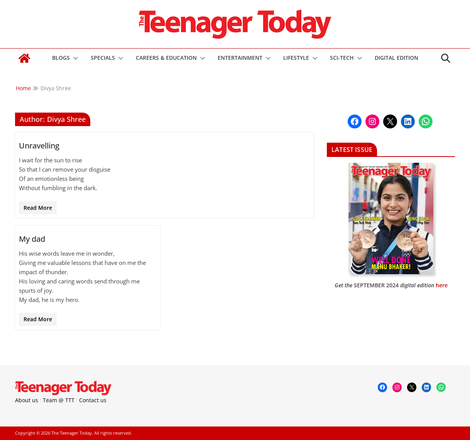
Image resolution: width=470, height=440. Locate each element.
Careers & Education (166, 57)
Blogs (61, 57)
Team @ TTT (58, 400)
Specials (103, 57)
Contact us (93, 400)
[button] (74, 58)
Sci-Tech (342, 57)
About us (26, 400)
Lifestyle (296, 57)
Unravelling (39, 145)
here (442, 285)
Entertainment (240, 57)
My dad (32, 239)
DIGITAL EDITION (396, 57)
